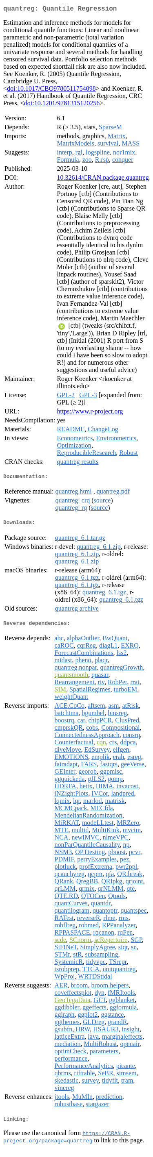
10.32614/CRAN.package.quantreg (103, 179)
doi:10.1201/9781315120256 (62, 104)
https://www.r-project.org (90, 412)
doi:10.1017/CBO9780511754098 (51, 90)
